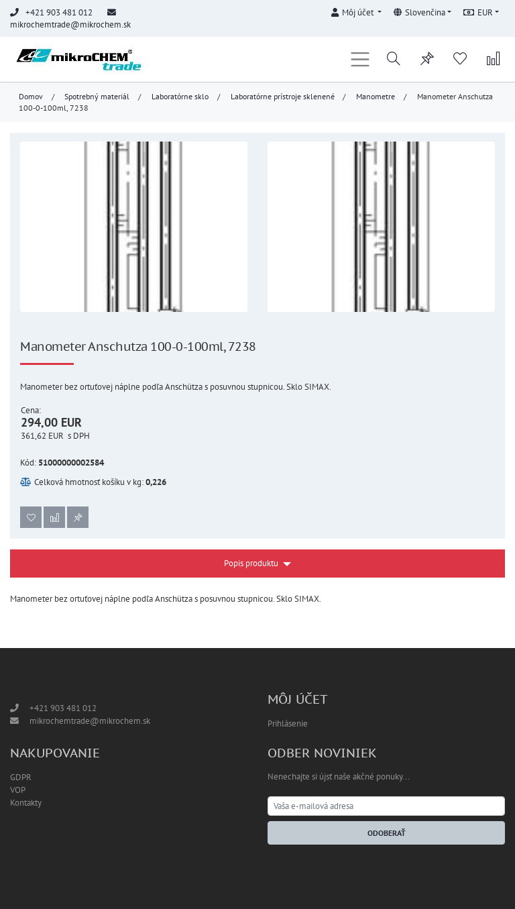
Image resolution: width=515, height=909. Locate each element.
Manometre (375, 96)
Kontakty (26, 802)
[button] (356, 10)
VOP (17, 790)
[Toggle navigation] (360, 59)
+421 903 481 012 (63, 708)
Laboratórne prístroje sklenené (283, 96)
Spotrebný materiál (96, 96)
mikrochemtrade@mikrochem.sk (70, 24)
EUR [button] (478, 12)
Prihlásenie (288, 723)
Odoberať (386, 833)
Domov (31, 96)
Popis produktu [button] (251, 563)
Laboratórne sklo (180, 96)
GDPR (21, 777)
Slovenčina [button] (419, 12)
